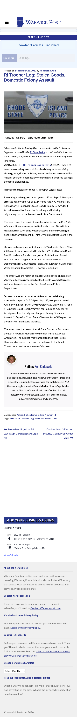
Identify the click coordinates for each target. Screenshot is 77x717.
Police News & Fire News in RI (40, 414)
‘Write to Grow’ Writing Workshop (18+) (29, 548)
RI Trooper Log (26, 418)
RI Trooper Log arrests (37, 164)
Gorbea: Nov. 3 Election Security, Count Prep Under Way (58, 433)
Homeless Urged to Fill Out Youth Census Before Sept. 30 (21, 433)
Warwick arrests (44, 418)
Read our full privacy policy (25, 627)
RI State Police (37, 152)
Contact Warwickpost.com (45, 608)
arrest (13, 418)
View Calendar (11, 555)
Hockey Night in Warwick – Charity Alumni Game (34, 538)
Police (19, 414)
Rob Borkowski (48, 70)
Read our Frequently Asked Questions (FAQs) (27, 677)
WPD (56, 418)
